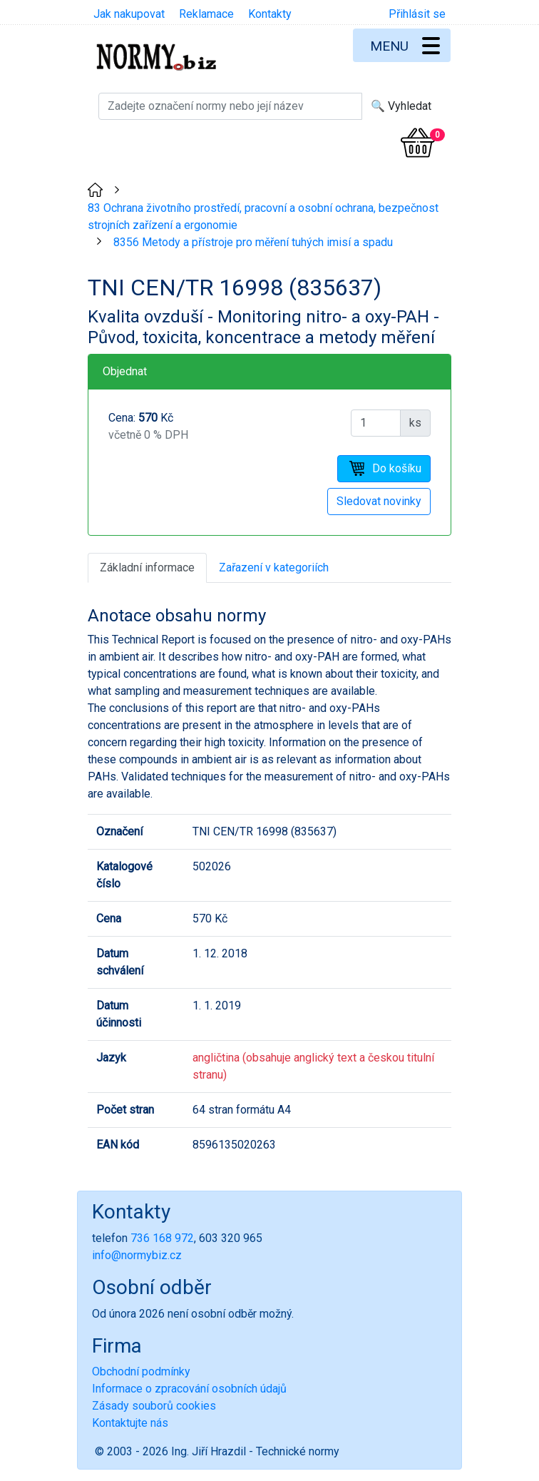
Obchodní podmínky (141, 1371)
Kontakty (270, 14)
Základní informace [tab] (147, 567)
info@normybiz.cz (137, 1255)
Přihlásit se (417, 14)
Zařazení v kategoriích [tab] (274, 567)
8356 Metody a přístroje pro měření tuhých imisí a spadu (253, 242)
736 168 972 (162, 1238)
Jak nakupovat (129, 14)
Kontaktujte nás (130, 1423)
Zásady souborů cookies (154, 1406)
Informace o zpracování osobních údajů (189, 1388)
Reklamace (206, 14)
